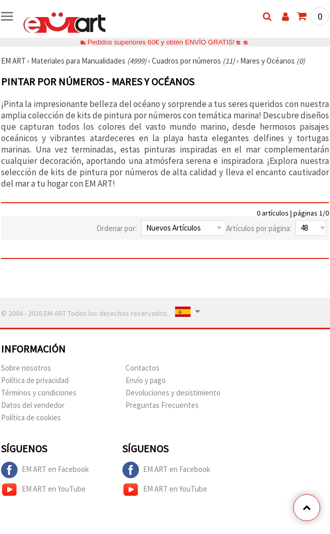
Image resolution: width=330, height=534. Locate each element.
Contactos (142, 368)
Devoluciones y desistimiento (173, 393)
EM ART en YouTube (43, 489)
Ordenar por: (117, 228)
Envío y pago (145, 380)
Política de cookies (31, 417)
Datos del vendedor (33, 405)
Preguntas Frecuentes (162, 405)
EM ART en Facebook (45, 470)
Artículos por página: (258, 228)
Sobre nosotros (26, 368)
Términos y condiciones (38, 393)
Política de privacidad (35, 380)
